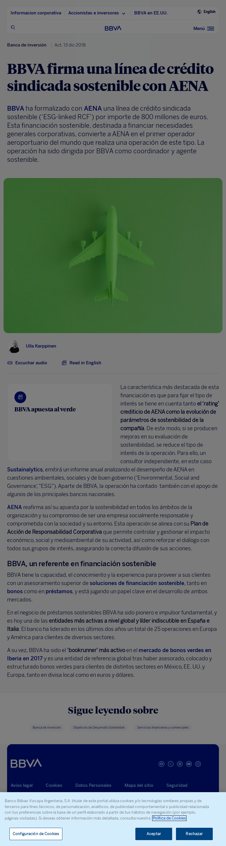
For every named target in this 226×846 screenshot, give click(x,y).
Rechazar (194, 834)
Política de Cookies (169, 818)
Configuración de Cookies (36, 834)
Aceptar (154, 834)
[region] (113, 819)
